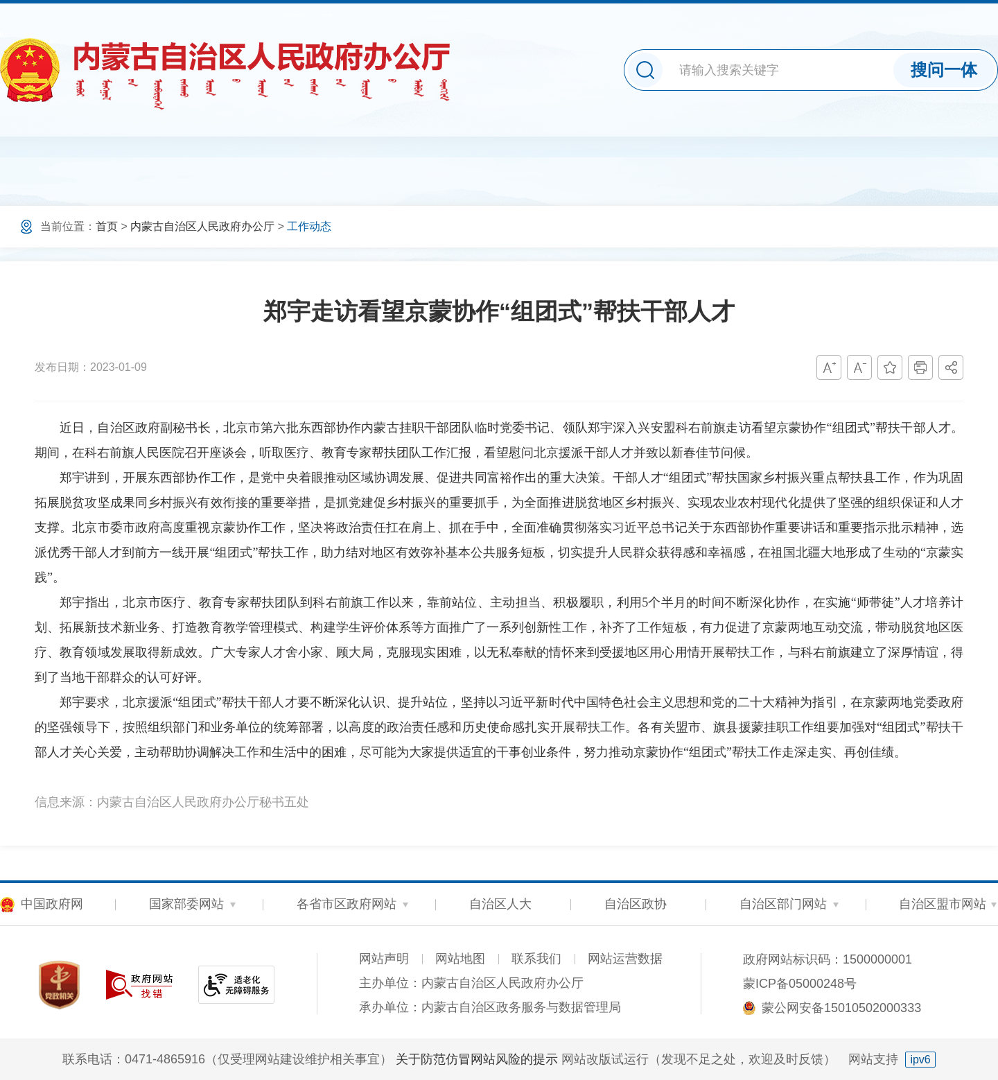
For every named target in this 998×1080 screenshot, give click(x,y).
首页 (107, 226)
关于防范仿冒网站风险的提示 (477, 1059)
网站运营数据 (625, 958)
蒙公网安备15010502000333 (841, 1008)
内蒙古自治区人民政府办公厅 (202, 226)
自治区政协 (635, 904)
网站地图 (460, 958)
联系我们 (536, 958)
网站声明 (384, 958)
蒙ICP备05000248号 (800, 983)
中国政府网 (52, 904)
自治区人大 (500, 904)
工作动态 (309, 226)
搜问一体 (944, 69)
